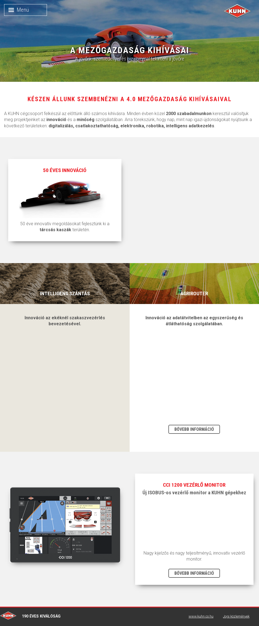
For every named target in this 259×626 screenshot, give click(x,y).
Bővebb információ (194, 429)
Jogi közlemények (236, 616)
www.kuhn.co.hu (201, 616)
